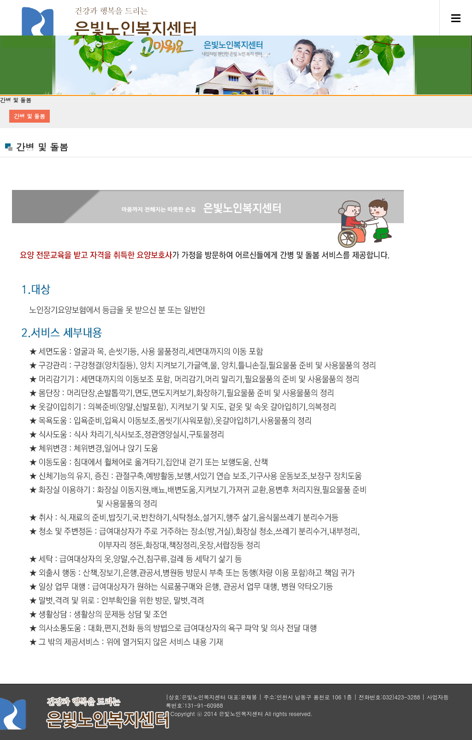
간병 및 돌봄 (29, 116)
